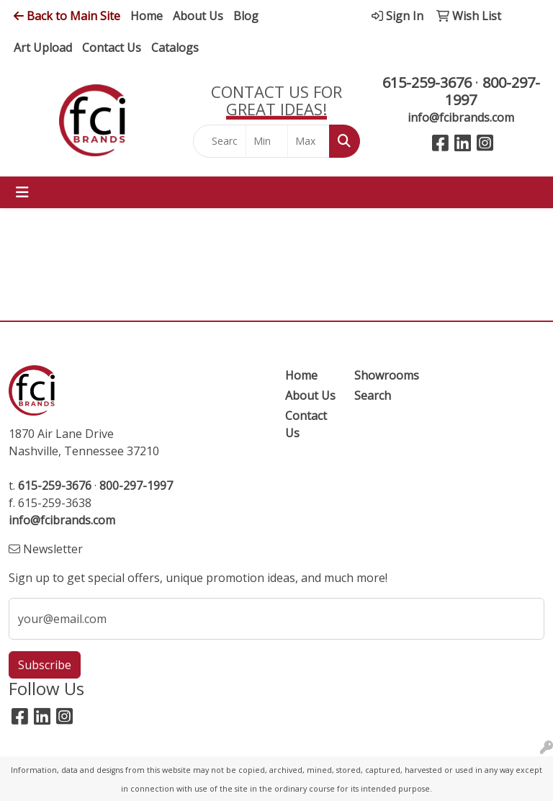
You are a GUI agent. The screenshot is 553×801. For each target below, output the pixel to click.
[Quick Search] (219, 141)
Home (146, 16)
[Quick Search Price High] (308, 141)
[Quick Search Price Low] (267, 141)
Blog (245, 16)
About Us (198, 16)
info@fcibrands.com (461, 117)
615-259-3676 (427, 82)
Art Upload (43, 47)
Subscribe (44, 665)
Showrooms (380, 375)
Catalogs (175, 47)
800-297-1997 (492, 91)
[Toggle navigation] (22, 192)
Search (372, 395)
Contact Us (111, 47)
